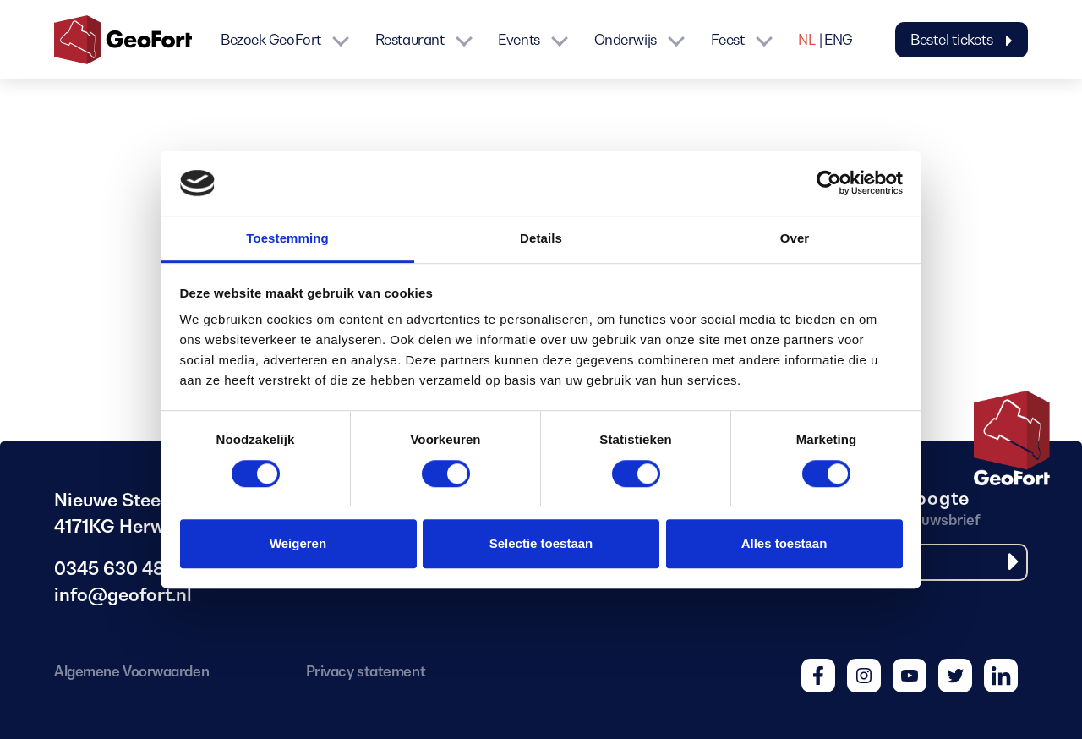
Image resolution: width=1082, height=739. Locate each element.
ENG (838, 39)
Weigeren (298, 543)
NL (806, 39)
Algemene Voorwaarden (131, 671)
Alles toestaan (784, 543)
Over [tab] (795, 238)
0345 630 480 (115, 568)
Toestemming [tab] (287, 238)
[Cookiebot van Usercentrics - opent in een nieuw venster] (829, 183)
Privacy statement (365, 671)
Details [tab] (541, 238)
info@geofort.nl (123, 594)
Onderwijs (625, 39)
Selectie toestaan (541, 543)
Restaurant (410, 39)
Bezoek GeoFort (271, 39)
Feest (728, 39)
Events (518, 39)
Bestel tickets (961, 39)
